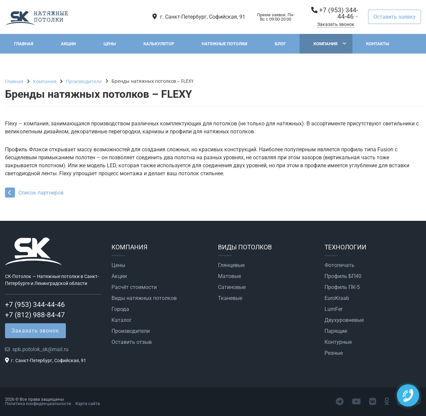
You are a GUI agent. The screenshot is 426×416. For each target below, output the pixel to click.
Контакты (377, 43)
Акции (68, 43)
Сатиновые (232, 287)
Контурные (338, 342)
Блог (280, 43)
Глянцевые (231, 265)
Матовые (229, 276)
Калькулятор (158, 43)
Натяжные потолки (224, 43)
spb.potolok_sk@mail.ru (40, 349)
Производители (130, 331)
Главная (23, 43)
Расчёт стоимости (134, 287)
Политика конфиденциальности (38, 403)
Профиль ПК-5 (342, 287)
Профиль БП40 (342, 276)
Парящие (335, 331)
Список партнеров (34, 193)
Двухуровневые (344, 320)
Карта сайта (88, 403)
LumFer (333, 309)
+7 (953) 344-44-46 (338, 13)
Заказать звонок (335, 24)
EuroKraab (336, 298)
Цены (110, 43)
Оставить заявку (394, 17)
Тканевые (230, 298)
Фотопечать (339, 265)
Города (120, 309)
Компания (325, 43)
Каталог (121, 320)
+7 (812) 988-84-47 (35, 315)
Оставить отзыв (131, 342)
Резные (333, 353)
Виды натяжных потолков (144, 298)
